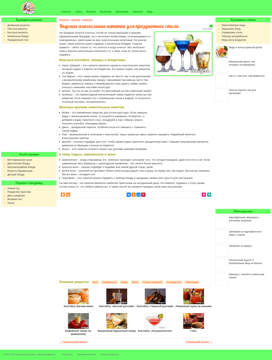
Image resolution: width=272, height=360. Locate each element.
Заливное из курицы (240, 245)
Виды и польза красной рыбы (245, 47)
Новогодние (192, 282)
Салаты (66, 11)
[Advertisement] (183, 101)
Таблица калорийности (234, 36)
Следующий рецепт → (199, 341)
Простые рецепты (17, 28)
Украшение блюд (231, 28)
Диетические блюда (18, 163)
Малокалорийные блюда (21, 167)
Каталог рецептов (109, 354)
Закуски (138, 11)
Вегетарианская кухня (19, 159)
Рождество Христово (19, 191)
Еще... (151, 11)
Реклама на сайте (86, 354)
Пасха (10, 203)
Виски (135, 282)
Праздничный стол (17, 40)
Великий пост (15, 199)
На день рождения (152, 282)
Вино (95, 282)
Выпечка (105, 11)
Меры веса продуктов (234, 40)
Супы (78, 11)
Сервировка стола (232, 32)
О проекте (67, 354)
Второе (91, 11)
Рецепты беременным (19, 171)
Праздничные (109, 282)
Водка (124, 282)
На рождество (174, 282)
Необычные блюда (18, 36)
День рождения (16, 195)
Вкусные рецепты (26, 354)
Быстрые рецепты (17, 32)
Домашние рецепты (18, 25)
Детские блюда (15, 174)
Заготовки (122, 11)
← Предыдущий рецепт (73, 341)
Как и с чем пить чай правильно (247, 75)
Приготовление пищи (233, 25)
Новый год (13, 188)
